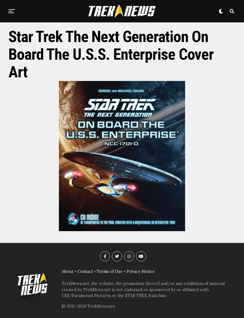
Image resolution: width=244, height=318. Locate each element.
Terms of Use (110, 271)
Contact (85, 271)
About (67, 271)
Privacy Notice (140, 271)
